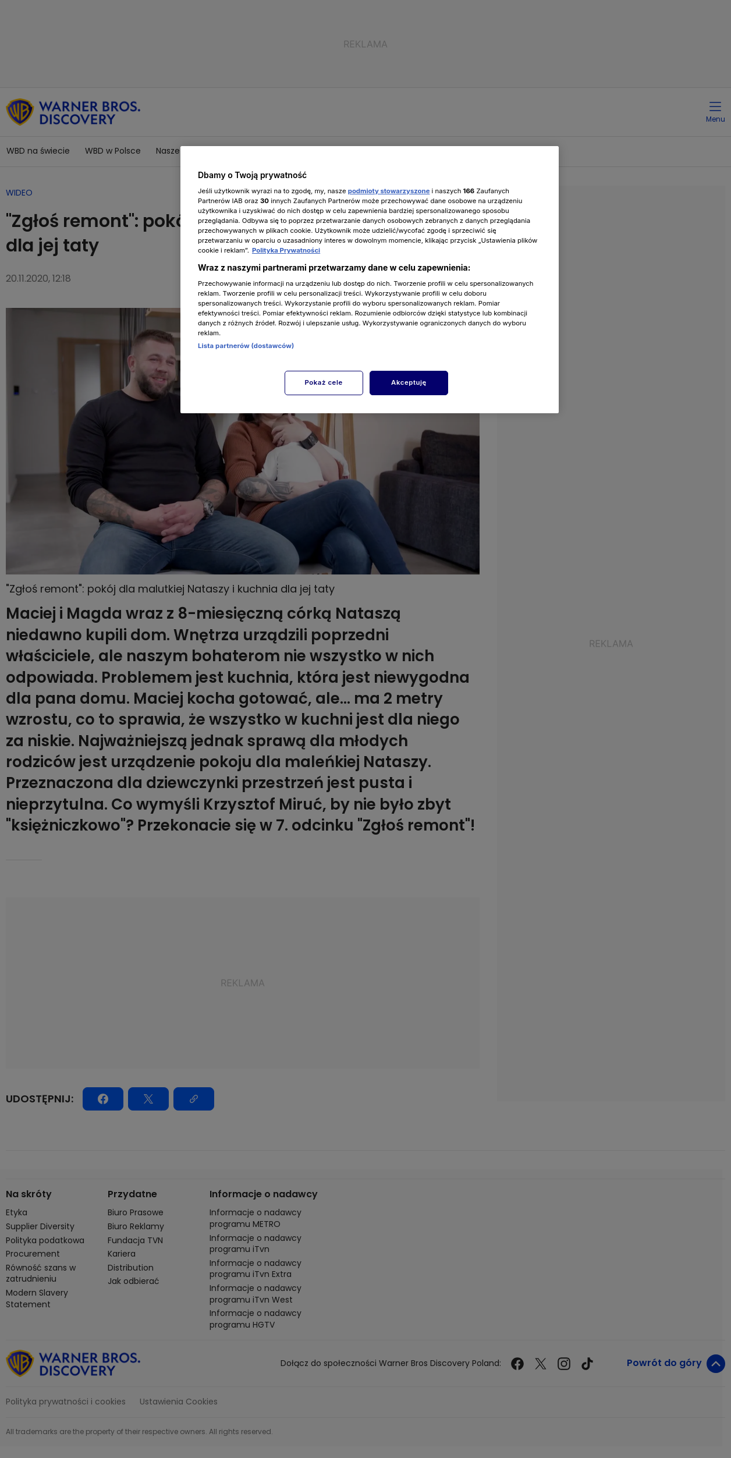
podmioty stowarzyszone (389, 191)
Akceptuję (409, 382)
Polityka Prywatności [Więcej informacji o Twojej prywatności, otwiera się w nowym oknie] (286, 250)
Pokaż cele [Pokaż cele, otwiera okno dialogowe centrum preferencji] (324, 382)
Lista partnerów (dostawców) (246, 346)
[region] (369, 279)
